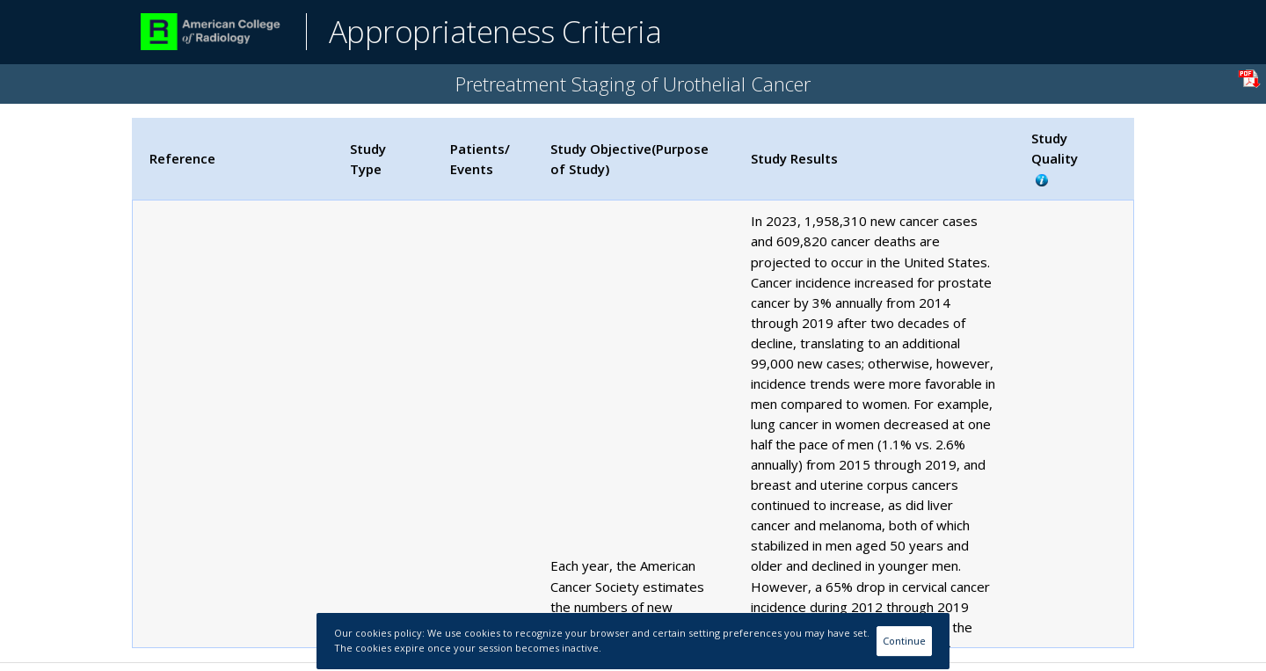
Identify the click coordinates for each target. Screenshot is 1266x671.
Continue (904, 640)
